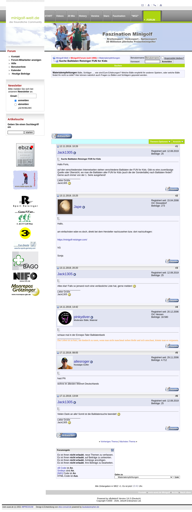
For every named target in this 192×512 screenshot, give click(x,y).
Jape (77, 207)
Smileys (61, 470)
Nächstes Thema (127, 441)
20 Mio (71, 16)
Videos (59, 16)
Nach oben (185, 492)
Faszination (119, 16)
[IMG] (60, 473)
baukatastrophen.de (90, 507)
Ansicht (177, 141)
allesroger (81, 361)
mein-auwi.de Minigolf (159, 492)
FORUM (151, 19)
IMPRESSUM (27, 507)
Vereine (95, 16)
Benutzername (137, 58)
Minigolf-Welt (62, 58)
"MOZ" (135, 16)
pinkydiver (82, 317)
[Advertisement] (118, 107)
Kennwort (135, 61)
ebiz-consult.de (65, 507)
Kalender (16, 70)
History (83, 16)
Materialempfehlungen (109, 58)
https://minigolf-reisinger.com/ (72, 239)
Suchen (118, 65)
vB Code (61, 468)
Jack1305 (65, 152)
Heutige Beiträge (21, 73)
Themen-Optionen (159, 141)
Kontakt (15, 56)
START (48, 16)
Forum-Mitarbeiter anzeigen (26, 60)
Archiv (175, 492)
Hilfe (13, 63)
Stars (106, 16)
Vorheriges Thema (109, 441)
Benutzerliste (18, 67)
